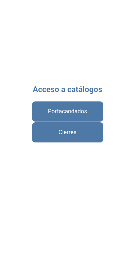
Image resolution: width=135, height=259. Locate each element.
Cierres (67, 132)
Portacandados (67, 111)
